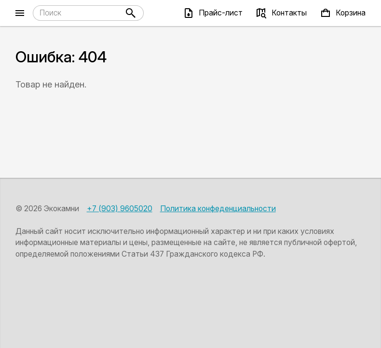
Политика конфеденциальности (218, 208)
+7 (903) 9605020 (119, 208)
